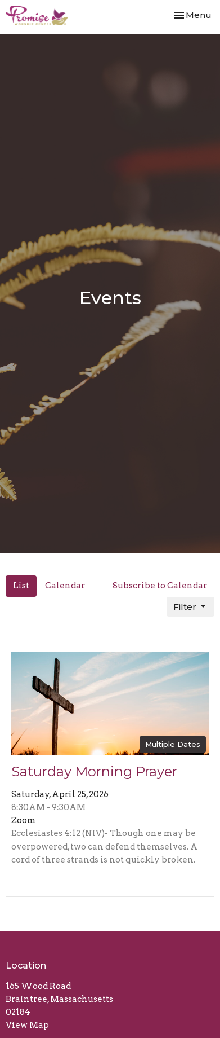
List (21, 585)
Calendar (65, 585)
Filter (190, 606)
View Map (27, 1025)
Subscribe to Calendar (160, 585)
